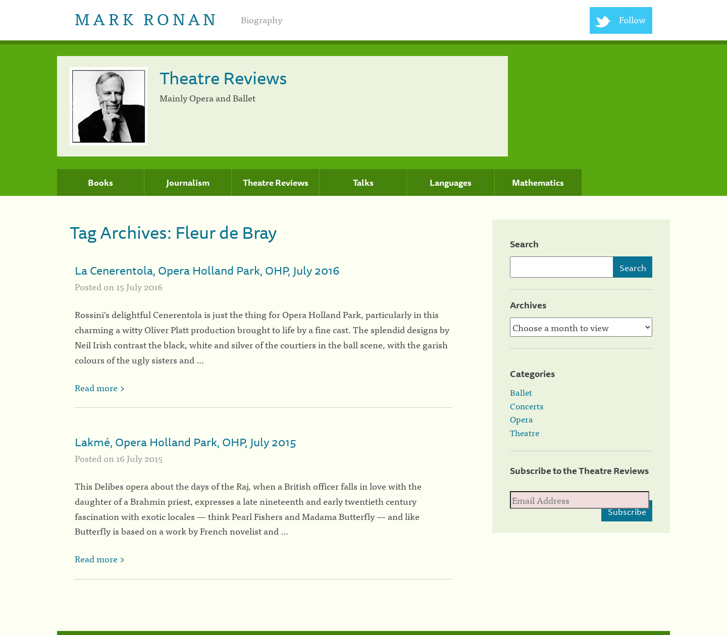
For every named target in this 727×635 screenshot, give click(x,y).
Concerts (526, 405)
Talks (363, 182)
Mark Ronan (147, 18)
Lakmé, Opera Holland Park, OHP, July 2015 (185, 442)
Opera (521, 419)
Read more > (100, 387)
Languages (451, 182)
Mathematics (538, 182)
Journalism (188, 182)
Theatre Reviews (275, 182)
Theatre (524, 432)
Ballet (521, 392)
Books (100, 182)
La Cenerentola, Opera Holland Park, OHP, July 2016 (207, 270)
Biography (261, 19)
